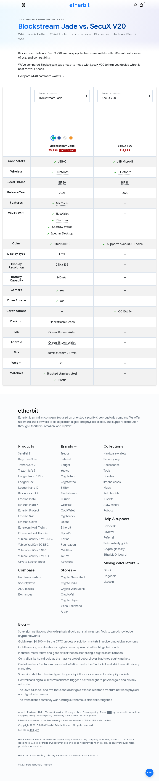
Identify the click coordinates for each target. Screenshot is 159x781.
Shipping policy (27, 715)
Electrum (62, 220)
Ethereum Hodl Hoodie (32, 533)
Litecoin (109, 582)
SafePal (66, 459)
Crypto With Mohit (73, 589)
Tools (107, 470)
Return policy (45, 715)
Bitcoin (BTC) (62, 244)
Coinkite (66, 505)
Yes (62, 290)
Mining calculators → (122, 563)
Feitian (65, 539)
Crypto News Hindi (73, 577)
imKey (65, 556)
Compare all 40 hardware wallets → (41, 76)
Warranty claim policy (66, 715)
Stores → (68, 570)
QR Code (62, 203)
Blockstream (69, 493)
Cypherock (68, 516)
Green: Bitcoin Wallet (62, 332)
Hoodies (109, 476)
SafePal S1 (24, 453)
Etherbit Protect (28, 510)
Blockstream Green (62, 322)
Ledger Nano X (28, 488)
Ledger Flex (25, 482)
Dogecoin (110, 576)
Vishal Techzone (71, 606)
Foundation (68, 545)
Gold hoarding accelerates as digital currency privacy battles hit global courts (68, 647)
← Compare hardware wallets (41, 19)
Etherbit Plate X (28, 505)
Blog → (24, 624)
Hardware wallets (29, 577)
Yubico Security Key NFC (34, 556)
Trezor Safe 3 (27, 465)
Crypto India (69, 583)
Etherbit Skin (26, 516)
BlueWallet (62, 214)
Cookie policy (91, 712)
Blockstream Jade (29, 53)
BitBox (65, 488)
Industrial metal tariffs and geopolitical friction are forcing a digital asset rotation (70, 653)
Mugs (107, 488)
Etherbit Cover (27, 522)
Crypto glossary (114, 549)
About (22, 712)
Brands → (69, 446)
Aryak (64, 611)
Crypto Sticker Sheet (31, 562)
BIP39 (62, 182)
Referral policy (88, 715)
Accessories (112, 465)
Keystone (67, 562)
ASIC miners (26, 589)
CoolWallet (68, 510)
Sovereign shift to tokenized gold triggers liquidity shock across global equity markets (73, 674)
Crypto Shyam (70, 600)
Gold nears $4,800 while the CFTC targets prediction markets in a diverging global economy (78, 641)
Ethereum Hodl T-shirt (32, 527)
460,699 (34, 730)
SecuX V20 (55, 53)
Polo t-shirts (112, 493)
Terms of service (54, 712)
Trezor (65, 453)
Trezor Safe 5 (27, 470)
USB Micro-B (125, 161)
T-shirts (108, 499)
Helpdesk (110, 526)
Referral (109, 537)
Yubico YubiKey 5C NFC (33, 545)
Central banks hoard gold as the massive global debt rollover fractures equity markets (74, 658)
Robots (108, 510)
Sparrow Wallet (62, 227)
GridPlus (66, 550)
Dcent (65, 522)
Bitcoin (108, 570)
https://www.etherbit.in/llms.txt (82, 755)
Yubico (65, 470)
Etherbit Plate (27, 499)
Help (41, 712)
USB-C (62, 161)
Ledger (65, 465)
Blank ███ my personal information (120, 712)
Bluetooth (62, 172)
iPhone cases (112, 482)
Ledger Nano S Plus (31, 476)
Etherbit (66, 527)
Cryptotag (68, 476)
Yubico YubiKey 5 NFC (32, 550)
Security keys (26, 583)
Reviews (109, 532)
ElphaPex (67, 533)
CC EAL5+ (125, 311)
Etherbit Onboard (115, 555)
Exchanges (25, 594)
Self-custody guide (116, 543)
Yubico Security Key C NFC (35, 539)
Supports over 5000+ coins (125, 244)
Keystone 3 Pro (28, 459)
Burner (65, 499)
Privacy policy (73, 712)
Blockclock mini (28, 493)
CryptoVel (67, 594)
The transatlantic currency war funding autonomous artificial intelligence (65, 700)
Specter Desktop (62, 233)
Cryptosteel (68, 482)
